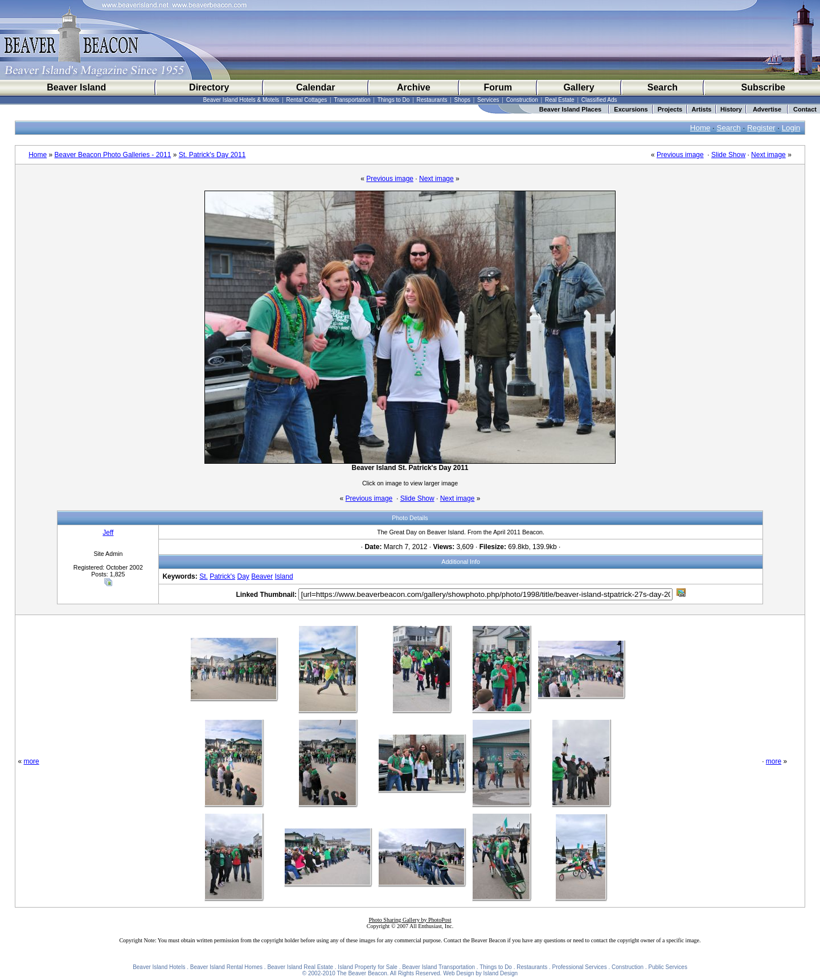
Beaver (262, 576)
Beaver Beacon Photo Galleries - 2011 (113, 155)
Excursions (630, 109)
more (31, 761)
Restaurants (432, 100)
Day (243, 576)
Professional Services (579, 967)
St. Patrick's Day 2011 (212, 155)
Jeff (107, 533)
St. (203, 576)
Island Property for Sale (367, 967)
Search (662, 87)
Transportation (352, 100)
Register (761, 127)
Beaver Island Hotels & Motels (241, 100)
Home (700, 127)
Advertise (767, 109)
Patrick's (222, 576)
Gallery (578, 87)
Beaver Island (76, 87)
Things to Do (394, 100)
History (731, 109)
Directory (209, 87)
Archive (413, 87)
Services (488, 100)
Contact (805, 109)
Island (284, 576)
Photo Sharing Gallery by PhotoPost (409, 920)
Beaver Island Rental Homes (226, 967)
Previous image (680, 155)
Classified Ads (599, 100)
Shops (462, 100)
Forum (497, 87)
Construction (522, 100)
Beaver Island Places (570, 109)
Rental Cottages (306, 100)
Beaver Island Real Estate (300, 967)
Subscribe (763, 87)
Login (791, 127)
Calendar (315, 87)
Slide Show (728, 155)
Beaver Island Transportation (438, 967)
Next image (768, 155)
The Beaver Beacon (362, 973)
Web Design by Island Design (480, 973)
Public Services (668, 967)
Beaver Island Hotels (159, 967)
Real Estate (560, 100)
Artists (702, 109)
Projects (670, 109)
